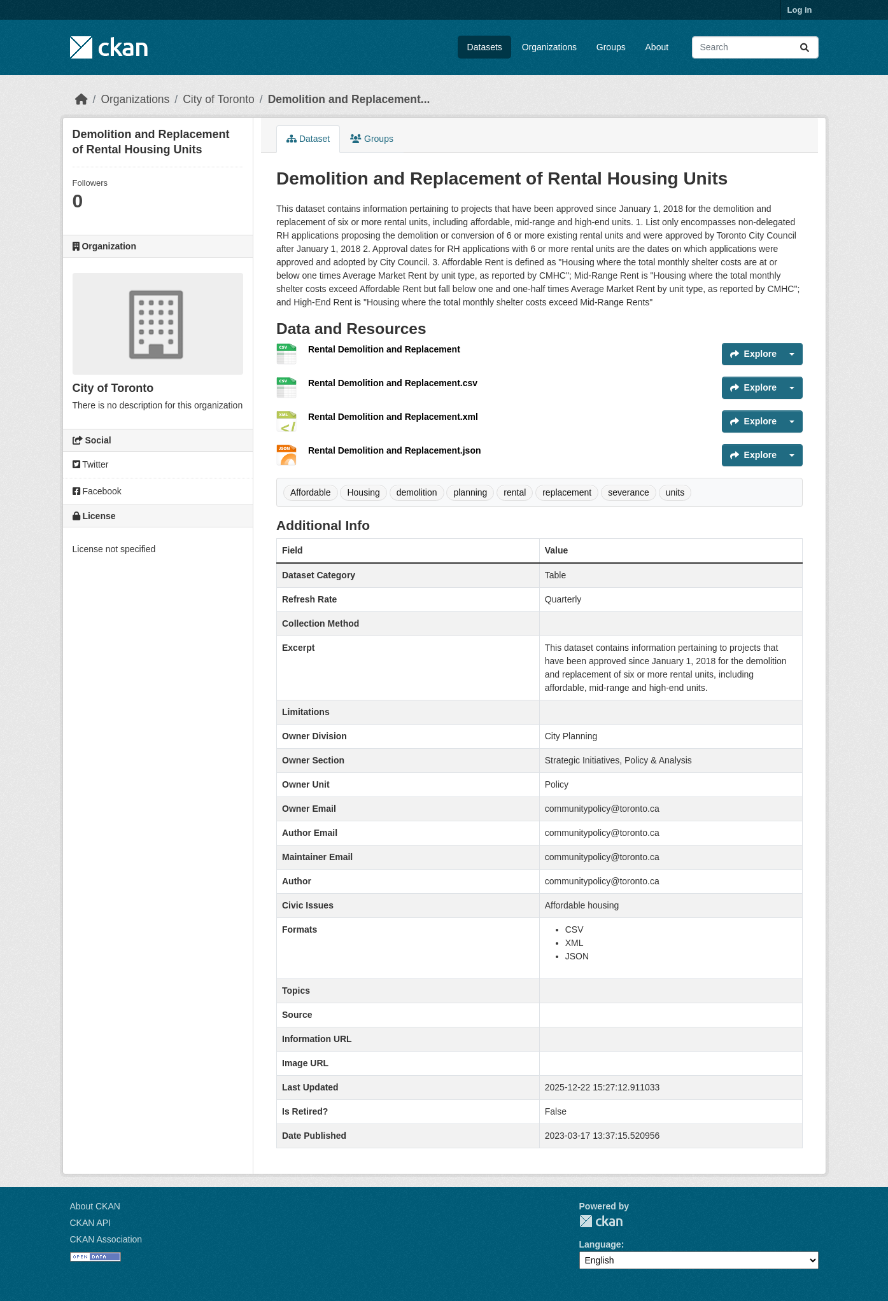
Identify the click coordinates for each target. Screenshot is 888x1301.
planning (470, 492)
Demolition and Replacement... (349, 99)
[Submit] (804, 47)
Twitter (91, 464)
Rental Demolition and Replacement (384, 349)
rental (515, 492)
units (675, 492)
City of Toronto (219, 99)
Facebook (97, 491)
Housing (363, 492)
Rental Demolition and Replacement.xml (393, 417)
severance (628, 492)
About (657, 47)
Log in (799, 10)
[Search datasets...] (755, 47)
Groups (611, 47)
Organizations (549, 47)
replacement (566, 492)
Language (600, 1244)
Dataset (308, 139)
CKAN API (90, 1223)
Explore (753, 354)
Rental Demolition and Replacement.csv (392, 383)
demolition (417, 492)
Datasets (484, 47)
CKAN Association (106, 1239)
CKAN (601, 1221)
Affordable (310, 492)
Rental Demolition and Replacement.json (394, 450)
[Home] (81, 99)
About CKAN (95, 1206)
